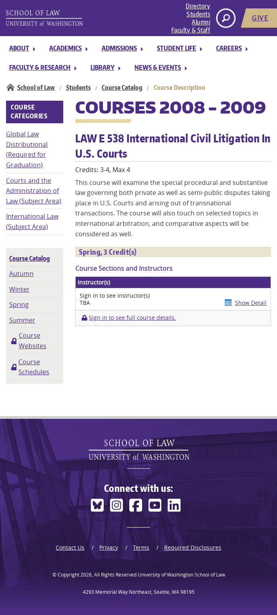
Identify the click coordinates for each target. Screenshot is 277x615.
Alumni (201, 22)
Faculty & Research (39, 67)
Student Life (176, 48)
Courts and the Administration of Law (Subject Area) (33, 190)
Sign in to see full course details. (132, 317)
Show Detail (251, 302)
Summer (22, 320)
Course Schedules (33, 367)
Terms (141, 547)
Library (102, 67)
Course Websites (32, 340)
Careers (229, 48)
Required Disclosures (192, 547)
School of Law (36, 87)
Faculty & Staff (191, 30)
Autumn (21, 273)
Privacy (108, 547)
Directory (198, 6)
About (19, 48)
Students (198, 14)
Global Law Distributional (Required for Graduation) (27, 149)
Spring (19, 304)
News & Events (157, 67)
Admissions (119, 48)
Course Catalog (122, 87)
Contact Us (70, 547)
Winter (19, 289)
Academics (65, 48)
